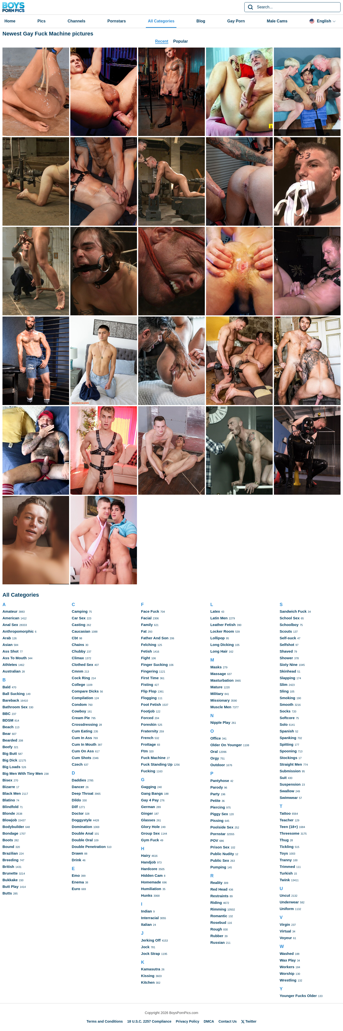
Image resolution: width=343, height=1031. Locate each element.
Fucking (148, 771)
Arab (6, 638)
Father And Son (155, 638)
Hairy (146, 855)
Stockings (288, 758)
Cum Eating (82, 731)
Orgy (214, 758)
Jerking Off (151, 940)
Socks (285, 711)
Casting (78, 625)
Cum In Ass (82, 738)
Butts (7, 893)
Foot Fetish (151, 704)
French (147, 738)
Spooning (288, 751)
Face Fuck (150, 611)
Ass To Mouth (14, 658)
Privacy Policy (187, 1021)
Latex (215, 611)
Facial (146, 618)
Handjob (148, 862)
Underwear (289, 902)
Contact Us (227, 1021)
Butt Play (10, 886)
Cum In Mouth (84, 744)
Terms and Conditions (105, 1021)
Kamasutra (150, 969)
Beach (8, 727)
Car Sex (79, 618)
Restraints (219, 896)
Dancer (78, 787)
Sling (284, 691)
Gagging (148, 787)
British (8, 866)
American (10, 618)
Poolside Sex (221, 827)
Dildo (76, 800)
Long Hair (219, 651)
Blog (200, 21)
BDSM (7, 720)
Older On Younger (226, 745)
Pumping (218, 867)
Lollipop (217, 638)
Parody (216, 787)
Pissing (216, 820)
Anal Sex (10, 625)
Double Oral (82, 840)
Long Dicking (222, 644)
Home (9, 21)
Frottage (148, 744)
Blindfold (10, 807)
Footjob (148, 711)
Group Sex (150, 833)
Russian (217, 942)
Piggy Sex (219, 814)
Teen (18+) (289, 827)
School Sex (290, 618)
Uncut (285, 895)
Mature (216, 687)
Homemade (151, 882)
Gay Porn (236, 21)
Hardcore (149, 869)
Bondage (10, 833)
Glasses (148, 820)
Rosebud (218, 922)
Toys (284, 853)
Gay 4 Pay (150, 800)
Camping (80, 611)
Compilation (82, 698)
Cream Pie (81, 718)
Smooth (286, 704)
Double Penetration (89, 847)
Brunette (10, 873)
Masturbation (221, 680)
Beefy (7, 747)
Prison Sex (219, 847)
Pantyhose (219, 780)
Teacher (286, 820)
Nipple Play (220, 722)
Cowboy (79, 711)
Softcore (287, 718)
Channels (76, 21)
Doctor (78, 813)
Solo (284, 724)
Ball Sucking (13, 694)
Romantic (218, 916)
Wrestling (288, 980)
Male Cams (277, 21)
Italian (146, 924)
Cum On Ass (83, 751)
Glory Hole (150, 827)
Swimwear (289, 797)
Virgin (285, 924)
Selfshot (287, 644)
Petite (215, 800)
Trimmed (287, 866)
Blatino (8, 800)
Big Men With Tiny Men (22, 773)
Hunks (146, 895)
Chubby (79, 651)
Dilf (75, 807)
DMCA (209, 1021)
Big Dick (9, 760)
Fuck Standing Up (157, 764)
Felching (148, 644)
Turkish (286, 873)
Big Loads (11, 767)
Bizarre (8, 787)
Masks (216, 667)
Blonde (8, 813)
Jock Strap (150, 953)
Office (215, 738)
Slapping (287, 678)
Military (216, 694)
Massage (218, 674)
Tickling (286, 847)
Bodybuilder (13, 827)
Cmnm (77, 671)
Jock (145, 947)
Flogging (149, 698)
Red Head (218, 889)
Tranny (286, 860)
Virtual (285, 931)
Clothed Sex (82, 664)
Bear (6, 733)
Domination (82, 827)
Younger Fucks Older (298, 996)
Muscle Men (220, 707)
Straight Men (291, 764)
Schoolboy (289, 625)
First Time (150, 678)
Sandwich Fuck (293, 611)
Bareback (10, 700)
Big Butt (9, 753)
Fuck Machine (153, 758)
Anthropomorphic (18, 631)
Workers (287, 967)
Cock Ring (81, 678)
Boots (7, 840)
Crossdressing (85, 724)
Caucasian (81, 631)
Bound (8, 847)
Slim (283, 684)
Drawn (77, 853)
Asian (7, 644)
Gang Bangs (152, 793)
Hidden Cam (152, 875)
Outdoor (217, 765)
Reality (216, 882)
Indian (146, 911)
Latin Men (219, 618)
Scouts (286, 631)
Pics (42, 21)
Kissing (147, 976)
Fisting (147, 684)
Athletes (9, 664)
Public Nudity (222, 854)
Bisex (7, 780)
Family (147, 625)
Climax (78, 658)
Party (215, 794)
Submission (290, 771)
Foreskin (149, 724)
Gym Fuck (150, 840)
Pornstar (218, 834)
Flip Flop (148, 691)
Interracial (150, 918)
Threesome (289, 833)
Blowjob (9, 820)
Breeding (10, 860)
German (148, 807)
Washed (287, 953)
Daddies (79, 780)
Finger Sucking (154, 664)
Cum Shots (81, 758)
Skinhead (288, 671)
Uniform (287, 909)
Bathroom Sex (15, 707)
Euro (76, 889)
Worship (287, 973)
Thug (284, 840)
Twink (285, 880)
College (78, 684)
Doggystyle (82, 820)
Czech (77, 764)
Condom (79, 704)
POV (214, 840)
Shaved (286, 651)
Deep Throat (83, 793)
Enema (78, 882)
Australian (11, 671)
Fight (145, 658)
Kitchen (148, 982)
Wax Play (288, 960)
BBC (6, 713)
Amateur (10, 611)
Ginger (147, 813)
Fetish (146, 651)
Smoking (287, 698)
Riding (216, 902)
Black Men (11, 793)
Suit (283, 778)
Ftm (144, 751)
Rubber (216, 936)
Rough (216, 929)
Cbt (75, 638)
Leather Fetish (223, 625)
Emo (76, 875)
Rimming (218, 909)
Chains (78, 644)
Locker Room (222, 631)
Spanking (288, 738)
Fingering (149, 671)
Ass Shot (10, 651)
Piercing (217, 807)
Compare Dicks (85, 691)
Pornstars (116, 21)
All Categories (161, 21)
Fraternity (149, 731)
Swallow (287, 791)
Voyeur (286, 938)
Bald (6, 687)
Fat (144, 631)
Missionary (219, 700)
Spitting (286, 744)
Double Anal (82, 833)
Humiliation (151, 889)
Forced (147, 718)
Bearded (9, 740)
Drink (76, 860)
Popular (180, 41)
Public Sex (219, 860)
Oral (214, 751)
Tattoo (285, 813)
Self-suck (288, 638)
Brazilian (10, 853)
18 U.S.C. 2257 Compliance (149, 1021)
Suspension (290, 784)
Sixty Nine (289, 664)
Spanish (287, 731)
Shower (286, 658)
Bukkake (10, 880)
